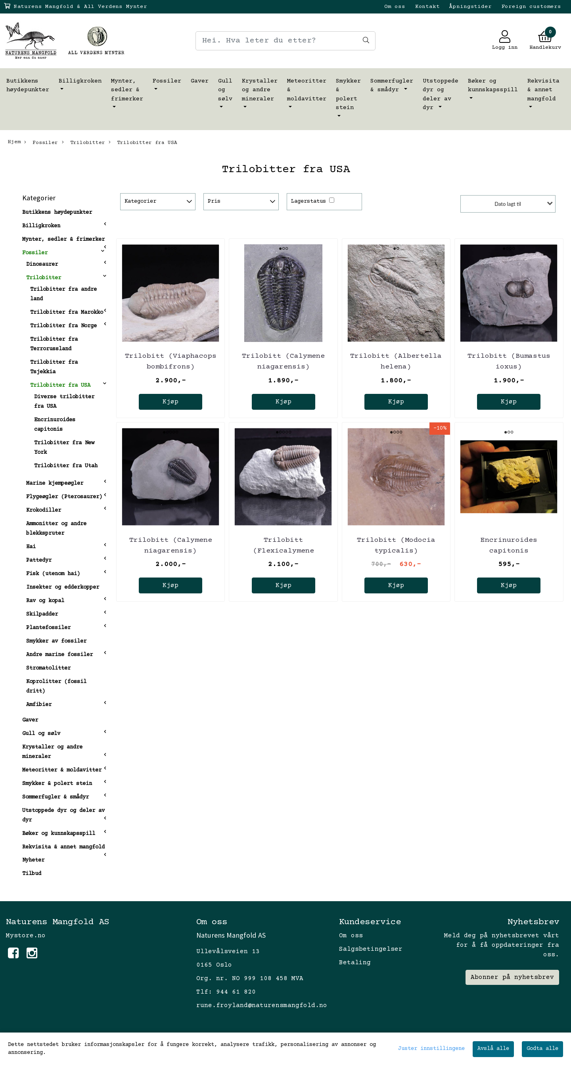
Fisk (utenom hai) (53, 574)
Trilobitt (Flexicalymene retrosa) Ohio (283, 551)
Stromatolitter (48, 668)
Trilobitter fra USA (143, 142)
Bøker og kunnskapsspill (493, 86)
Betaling (355, 962)
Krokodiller (43, 510)
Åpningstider (470, 7)
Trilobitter (83, 142)
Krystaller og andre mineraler (260, 90)
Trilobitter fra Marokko (66, 312)
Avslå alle (493, 1049)
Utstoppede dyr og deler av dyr (440, 94)
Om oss (394, 7)
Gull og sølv (225, 90)
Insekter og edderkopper (62, 587)
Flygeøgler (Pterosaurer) (64, 497)
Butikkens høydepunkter (27, 86)
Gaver (200, 81)
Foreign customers (531, 7)
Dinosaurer (42, 264)
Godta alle (542, 1049)
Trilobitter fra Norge (63, 326)
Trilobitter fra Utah (66, 466)
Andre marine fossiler (59, 655)
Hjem (14, 142)
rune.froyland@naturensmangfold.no (261, 1005)
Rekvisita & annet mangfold (543, 90)
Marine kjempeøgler (54, 483)
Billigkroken (80, 81)
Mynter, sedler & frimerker (127, 90)
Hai (31, 547)
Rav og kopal (45, 601)
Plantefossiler (48, 628)
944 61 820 (236, 992)
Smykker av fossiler (56, 641)
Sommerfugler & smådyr (391, 86)
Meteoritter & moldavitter (306, 90)
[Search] (285, 40)
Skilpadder (42, 614)
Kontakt (427, 7)
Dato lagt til (507, 204)
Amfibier (39, 705)
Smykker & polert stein (348, 94)
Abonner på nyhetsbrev (512, 977)
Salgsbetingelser (370, 949)
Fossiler (167, 81)
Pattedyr (39, 560)
